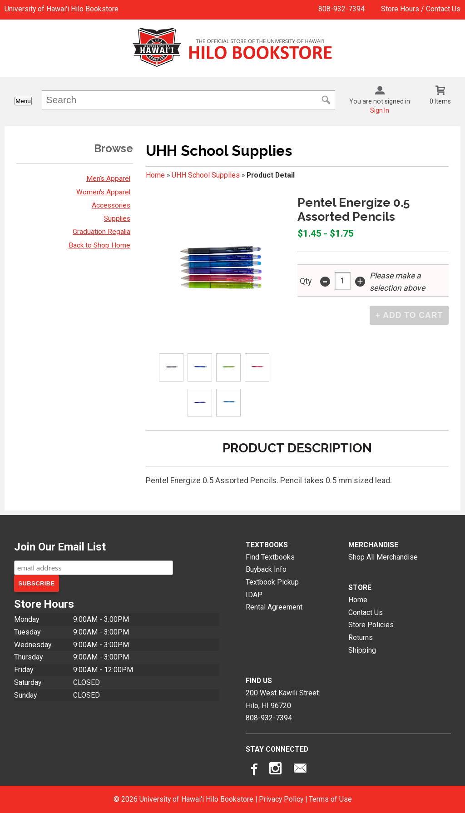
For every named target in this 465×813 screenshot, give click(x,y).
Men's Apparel (108, 178)
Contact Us (365, 612)
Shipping (362, 650)
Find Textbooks (270, 557)
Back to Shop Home (99, 245)
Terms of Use (330, 799)
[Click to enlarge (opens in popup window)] (171, 367)
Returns (360, 637)
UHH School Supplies (206, 175)
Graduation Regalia (101, 232)
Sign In (379, 110)
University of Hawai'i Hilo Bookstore (62, 9)
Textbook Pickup (272, 582)
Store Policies (371, 624)
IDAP (254, 594)
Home (155, 175)
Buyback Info (266, 569)
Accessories (111, 205)
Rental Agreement (274, 607)
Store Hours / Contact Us (420, 9)
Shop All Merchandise (383, 557)
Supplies (117, 218)
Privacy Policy (281, 799)
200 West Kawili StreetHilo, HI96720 (282, 699)
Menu (22, 101)
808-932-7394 (341, 9)
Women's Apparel (103, 192)
